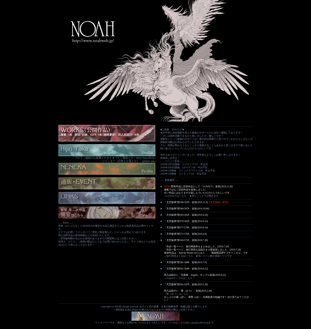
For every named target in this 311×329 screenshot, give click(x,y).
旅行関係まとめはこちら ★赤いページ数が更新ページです (199, 256)
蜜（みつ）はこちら (177, 294)
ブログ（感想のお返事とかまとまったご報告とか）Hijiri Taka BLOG (115, 157)
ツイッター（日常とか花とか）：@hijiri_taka (129, 161)
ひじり (96, 241)
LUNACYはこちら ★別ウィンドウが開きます (192, 196)
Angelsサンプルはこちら (179, 278)
